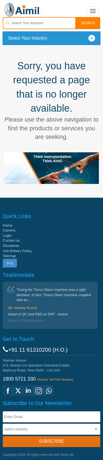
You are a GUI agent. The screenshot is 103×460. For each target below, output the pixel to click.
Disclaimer (11, 246)
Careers (9, 230)
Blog (9, 263)
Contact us (11, 240)
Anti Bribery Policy (17, 251)
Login (7, 235)
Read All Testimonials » (26, 320)
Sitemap (9, 256)
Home (7, 225)
